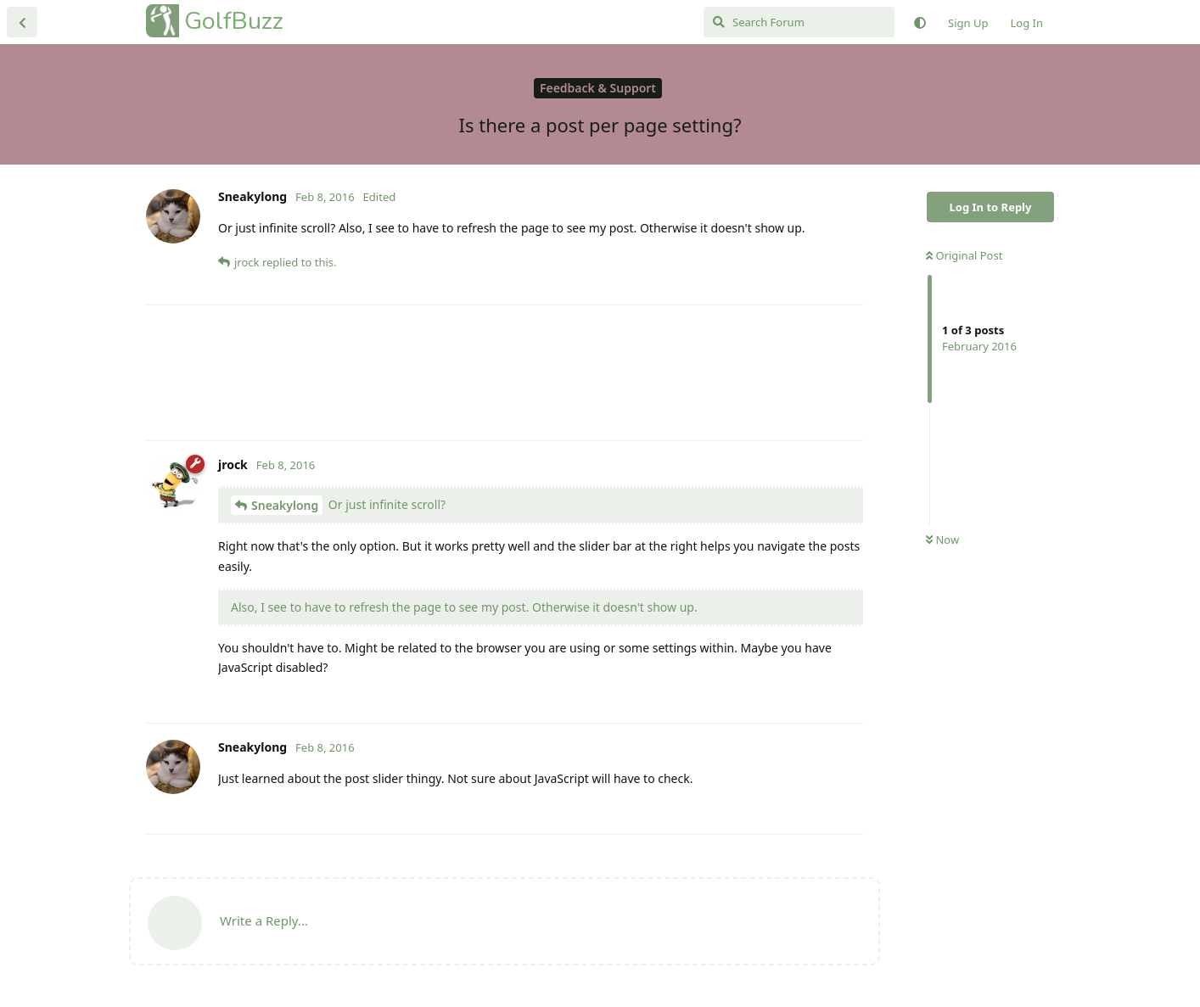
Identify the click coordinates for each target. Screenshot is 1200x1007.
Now (942, 539)
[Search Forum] (799, 22)
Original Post (964, 255)
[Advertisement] (504, 372)
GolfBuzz (233, 20)
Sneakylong (284, 505)
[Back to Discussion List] (22, 22)
